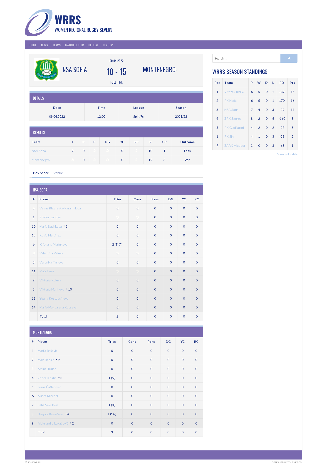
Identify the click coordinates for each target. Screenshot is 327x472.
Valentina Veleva (51, 253)
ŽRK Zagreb (233, 118)
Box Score (41, 173)
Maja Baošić (46, 360)
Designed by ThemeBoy (287, 462)
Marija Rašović (47, 351)
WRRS (68, 19)
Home (33, 44)
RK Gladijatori (234, 127)
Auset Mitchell (48, 396)
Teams (56, 44)
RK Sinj (229, 136)
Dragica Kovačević (51, 414)
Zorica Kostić (47, 378)
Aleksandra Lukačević (53, 423)
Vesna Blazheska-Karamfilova (60, 208)
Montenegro (41, 160)
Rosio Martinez (50, 235)
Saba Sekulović (48, 405)
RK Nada (230, 100)
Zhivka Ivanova (50, 217)
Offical (93, 44)
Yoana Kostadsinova (54, 298)
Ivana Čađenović (49, 387)
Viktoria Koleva (50, 280)
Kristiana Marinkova (53, 244)
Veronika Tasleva (51, 262)
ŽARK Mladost (234, 145)
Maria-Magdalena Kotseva (58, 307)
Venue (58, 173)
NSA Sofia (39, 151)
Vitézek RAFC (234, 92)
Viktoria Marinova (52, 289)
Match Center (74, 44)
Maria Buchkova (51, 226)
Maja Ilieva (47, 271)
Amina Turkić (47, 369)
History (108, 44)
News (44, 44)
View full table (287, 154)
